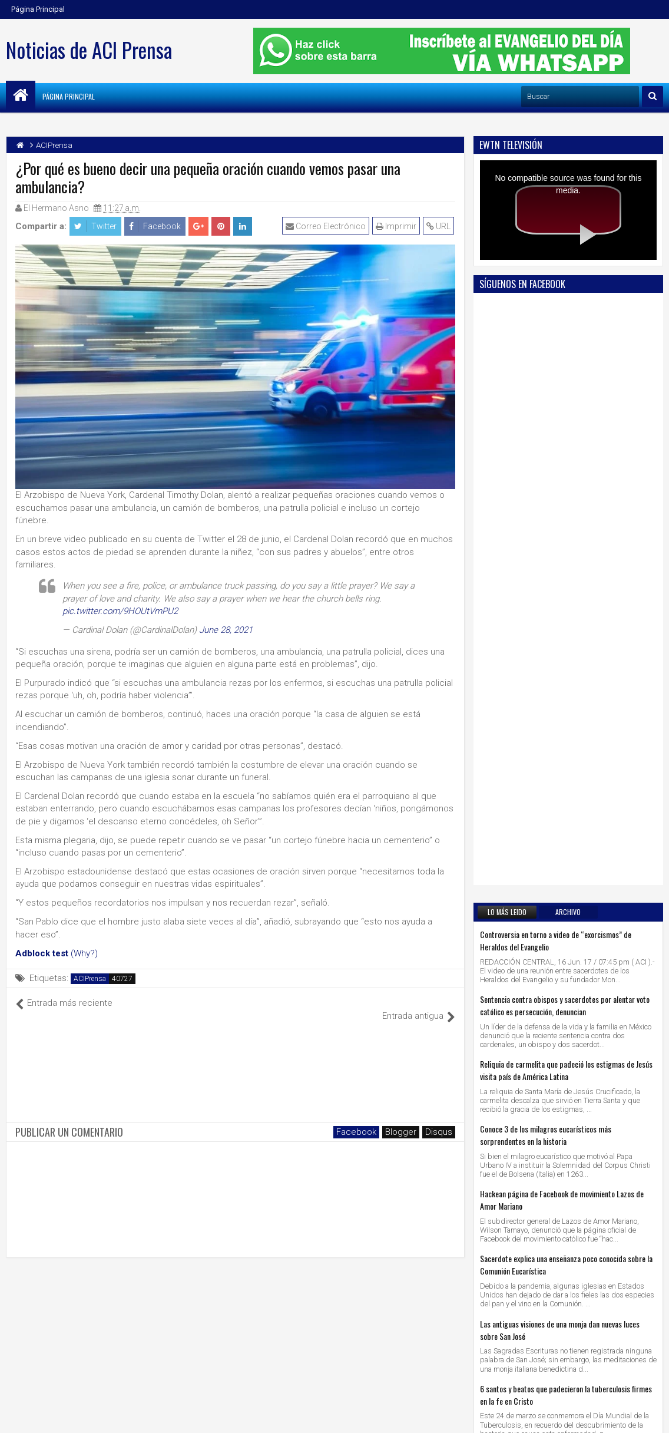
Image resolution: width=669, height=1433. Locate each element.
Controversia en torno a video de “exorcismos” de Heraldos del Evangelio (555, 466)
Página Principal (38, 9)
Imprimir (397, 226)
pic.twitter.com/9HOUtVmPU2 (120, 611)
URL (440, 226)
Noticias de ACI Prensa (89, 49)
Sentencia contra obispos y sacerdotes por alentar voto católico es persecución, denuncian (565, 531)
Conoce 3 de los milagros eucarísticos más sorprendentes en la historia (545, 660)
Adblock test (41, 953)
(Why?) (84, 953)
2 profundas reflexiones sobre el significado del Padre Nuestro (563, 985)
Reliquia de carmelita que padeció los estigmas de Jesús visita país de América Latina (566, 595)
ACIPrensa (90, 979)
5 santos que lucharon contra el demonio (542, 1044)
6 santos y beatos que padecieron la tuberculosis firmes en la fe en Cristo (566, 920)
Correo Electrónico (327, 226)
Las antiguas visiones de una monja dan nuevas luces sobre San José (560, 855)
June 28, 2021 (226, 630)
